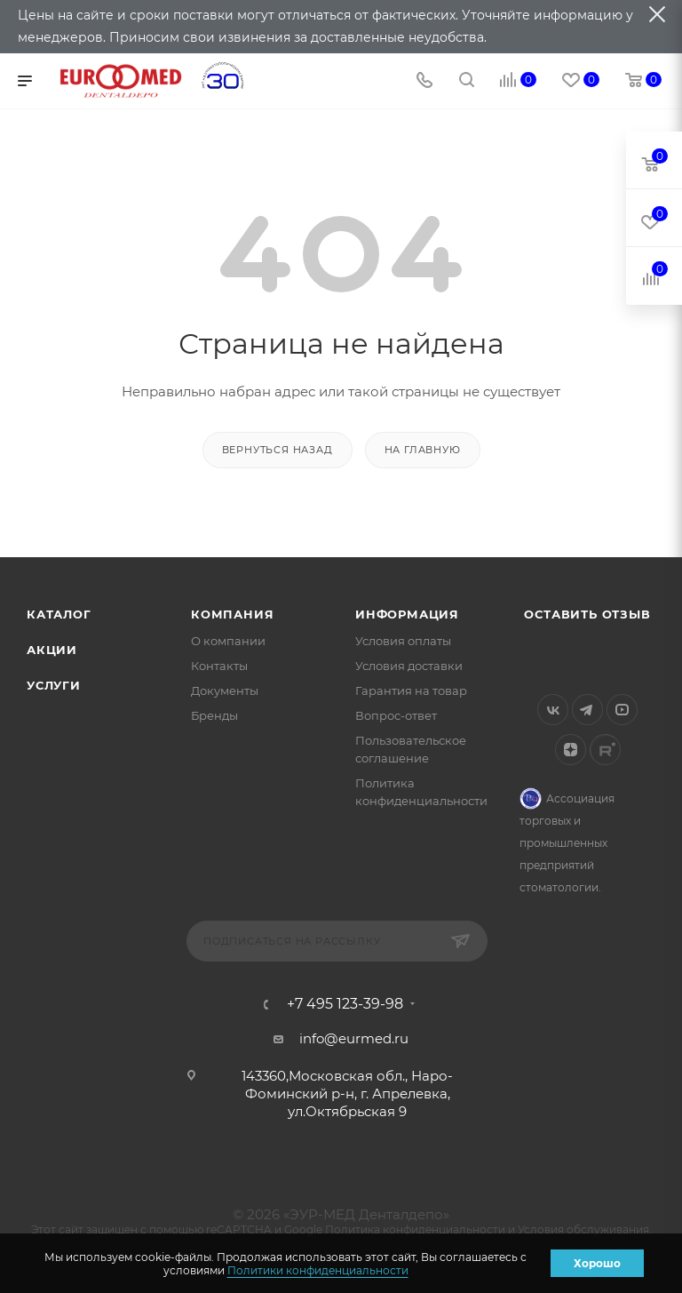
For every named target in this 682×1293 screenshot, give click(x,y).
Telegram (587, 709)
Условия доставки (409, 665)
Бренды (214, 715)
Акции (52, 650)
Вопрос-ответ (396, 715)
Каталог (59, 614)
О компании (228, 641)
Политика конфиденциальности (415, 1229)
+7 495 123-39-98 (345, 1004)
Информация (407, 614)
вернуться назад (277, 449)
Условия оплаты (403, 641)
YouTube (622, 709)
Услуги (54, 685)
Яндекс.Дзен (570, 749)
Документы (224, 690)
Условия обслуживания (583, 1229)
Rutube (605, 749)
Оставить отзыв (587, 614)
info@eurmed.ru (353, 1038)
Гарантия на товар (411, 690)
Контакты (219, 665)
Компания (232, 614)
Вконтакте (552, 709)
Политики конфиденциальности (317, 1270)
